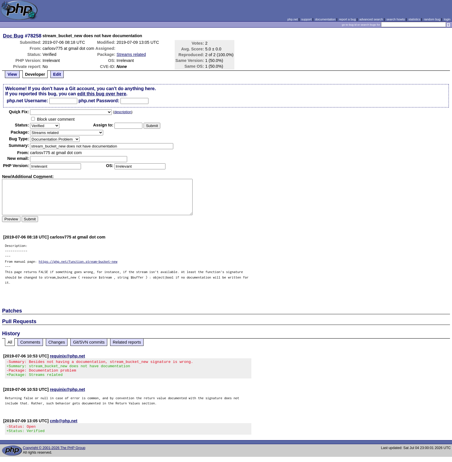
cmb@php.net (64, 424)
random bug (432, 19)
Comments (30, 342)
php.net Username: (27, 100)
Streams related (131, 54)
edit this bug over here (101, 93)
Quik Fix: (19, 111)
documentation (325, 19)
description (122, 112)
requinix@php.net (67, 356)
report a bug (347, 19)
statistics (414, 19)
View (12, 74)
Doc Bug (13, 36)
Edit (57, 74)
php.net (292, 19)
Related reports (127, 342)
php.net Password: (98, 100)
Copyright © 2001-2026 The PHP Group (54, 453)
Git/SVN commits (89, 342)
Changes (56, 342)
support (306, 19)
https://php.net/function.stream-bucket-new (78, 261)
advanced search (371, 19)
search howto (395, 19)
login (447, 19)
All (9, 342)
